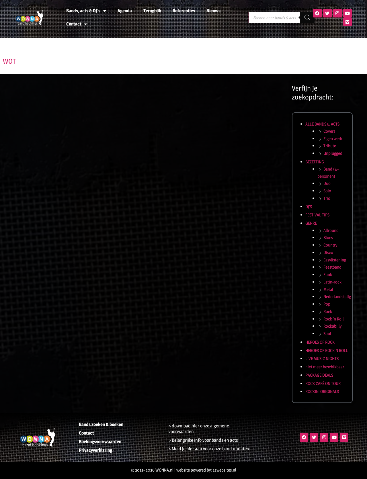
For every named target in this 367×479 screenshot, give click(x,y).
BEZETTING (314, 162)
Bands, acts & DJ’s (86, 11)
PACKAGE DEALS (319, 375)
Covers (329, 131)
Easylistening (334, 260)
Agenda (125, 10)
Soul (327, 333)
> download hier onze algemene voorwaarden (199, 428)
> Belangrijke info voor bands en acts (203, 440)
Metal (328, 289)
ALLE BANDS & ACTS (322, 124)
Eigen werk (332, 138)
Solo (327, 190)
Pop (326, 304)
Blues (328, 237)
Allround (331, 230)
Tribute (329, 145)
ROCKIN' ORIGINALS (322, 391)
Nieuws (213, 10)
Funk (327, 274)
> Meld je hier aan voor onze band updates (209, 448)
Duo (327, 183)
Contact (76, 24)
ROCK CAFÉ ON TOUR (323, 383)
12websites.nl (224, 470)
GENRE (311, 223)
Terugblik (152, 10)
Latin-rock (332, 282)
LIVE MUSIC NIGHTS (322, 358)
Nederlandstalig (337, 296)
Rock (327, 311)
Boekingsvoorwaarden (100, 441)
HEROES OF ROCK (320, 342)
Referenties (184, 10)
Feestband (332, 267)
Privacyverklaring (95, 450)
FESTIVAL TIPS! (318, 215)
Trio (326, 198)
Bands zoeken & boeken (101, 424)
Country (330, 245)
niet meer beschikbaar (324, 366)
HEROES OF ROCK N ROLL (326, 350)
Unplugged (332, 153)
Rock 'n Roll (333, 319)
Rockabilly (332, 326)
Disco (328, 252)
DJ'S (308, 206)
